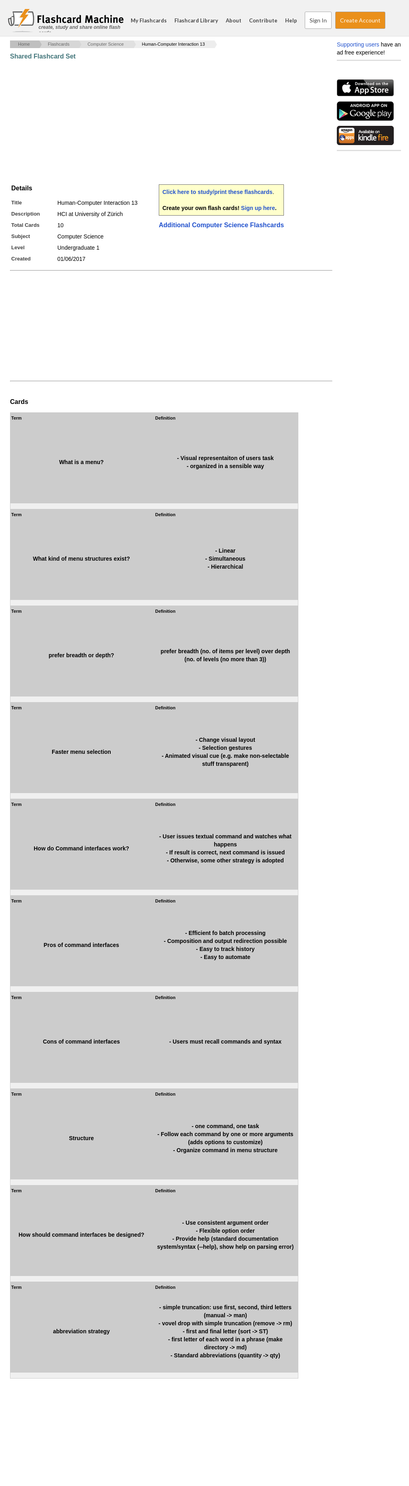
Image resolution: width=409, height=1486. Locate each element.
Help (291, 20)
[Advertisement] (156, 122)
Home (24, 44)
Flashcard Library (196, 20)
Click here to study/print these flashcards (217, 192)
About (233, 20)
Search (393, 20)
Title (16, 203)
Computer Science (105, 44)
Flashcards (58, 44)
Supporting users (358, 44)
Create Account (360, 20)
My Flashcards (149, 20)
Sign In (318, 20)
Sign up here (258, 208)
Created (20, 259)
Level (17, 247)
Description (25, 214)
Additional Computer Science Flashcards (221, 225)
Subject (20, 236)
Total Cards (25, 225)
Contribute (263, 20)
